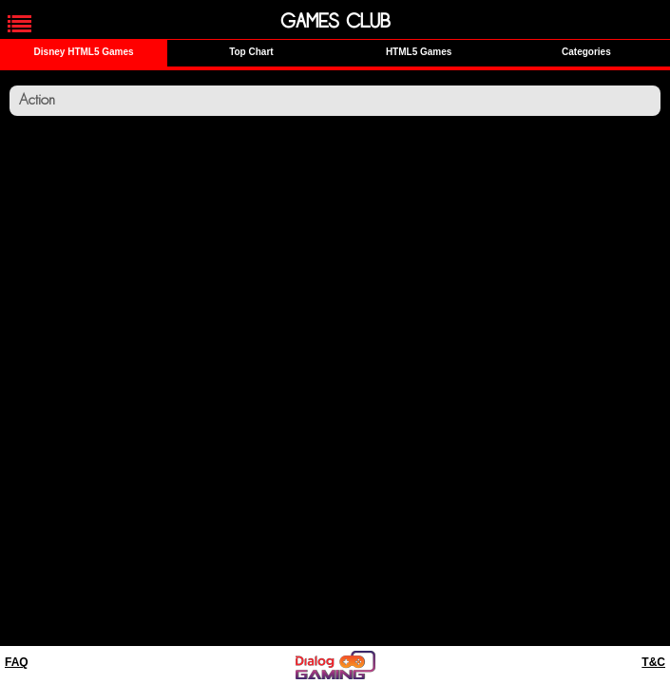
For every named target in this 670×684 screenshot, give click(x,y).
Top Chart (251, 52)
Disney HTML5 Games (84, 52)
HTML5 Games (418, 52)
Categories (586, 52)
